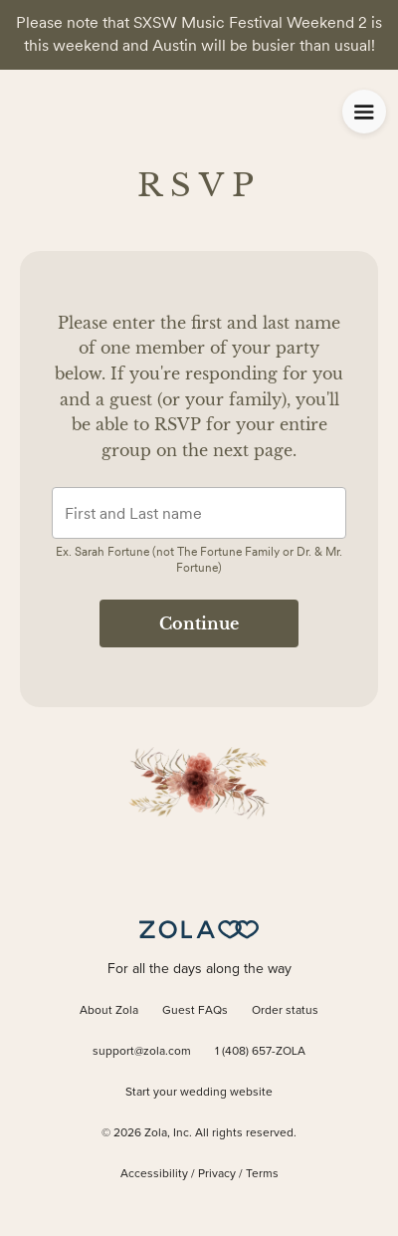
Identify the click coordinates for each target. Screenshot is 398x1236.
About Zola (109, 1011)
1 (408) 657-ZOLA (260, 1052)
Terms (262, 1174)
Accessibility (154, 1174)
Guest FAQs (195, 1011)
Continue (199, 623)
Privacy (217, 1174)
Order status (285, 1011)
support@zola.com (142, 1052)
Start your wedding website (199, 1093)
